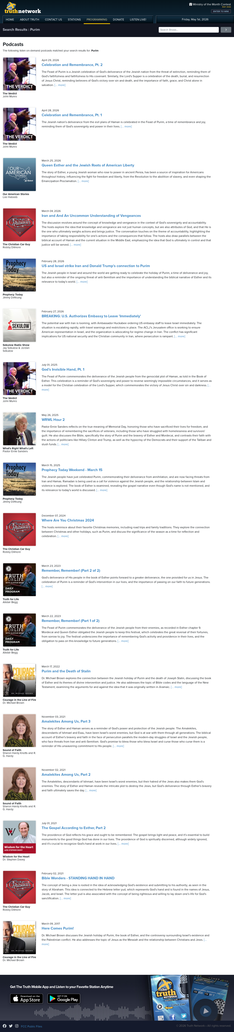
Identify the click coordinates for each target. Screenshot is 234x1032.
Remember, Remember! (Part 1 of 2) (70, 621)
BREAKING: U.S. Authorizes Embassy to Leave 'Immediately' (91, 316)
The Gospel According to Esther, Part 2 (74, 828)
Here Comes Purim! (58, 928)
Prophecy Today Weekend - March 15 (72, 470)
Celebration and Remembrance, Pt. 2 (72, 65)
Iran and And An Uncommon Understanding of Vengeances (91, 216)
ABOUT (29, 19)
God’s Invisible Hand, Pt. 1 (63, 369)
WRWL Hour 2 (53, 420)
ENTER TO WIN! (221, 11)
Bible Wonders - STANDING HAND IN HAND (78, 878)
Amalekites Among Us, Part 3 (66, 721)
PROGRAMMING (97, 19)
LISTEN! (138, 19)
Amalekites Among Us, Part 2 (66, 774)
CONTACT (53, 19)
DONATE (118, 19)
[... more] (59, 85)
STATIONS (74, 19)
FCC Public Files (31, 1026)
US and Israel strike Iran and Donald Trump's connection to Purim (96, 266)
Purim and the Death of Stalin (66, 671)
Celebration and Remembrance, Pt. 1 (72, 115)
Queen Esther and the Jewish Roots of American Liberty (88, 165)
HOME (10, 19)
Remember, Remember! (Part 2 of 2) (71, 570)
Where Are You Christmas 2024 (68, 520)
